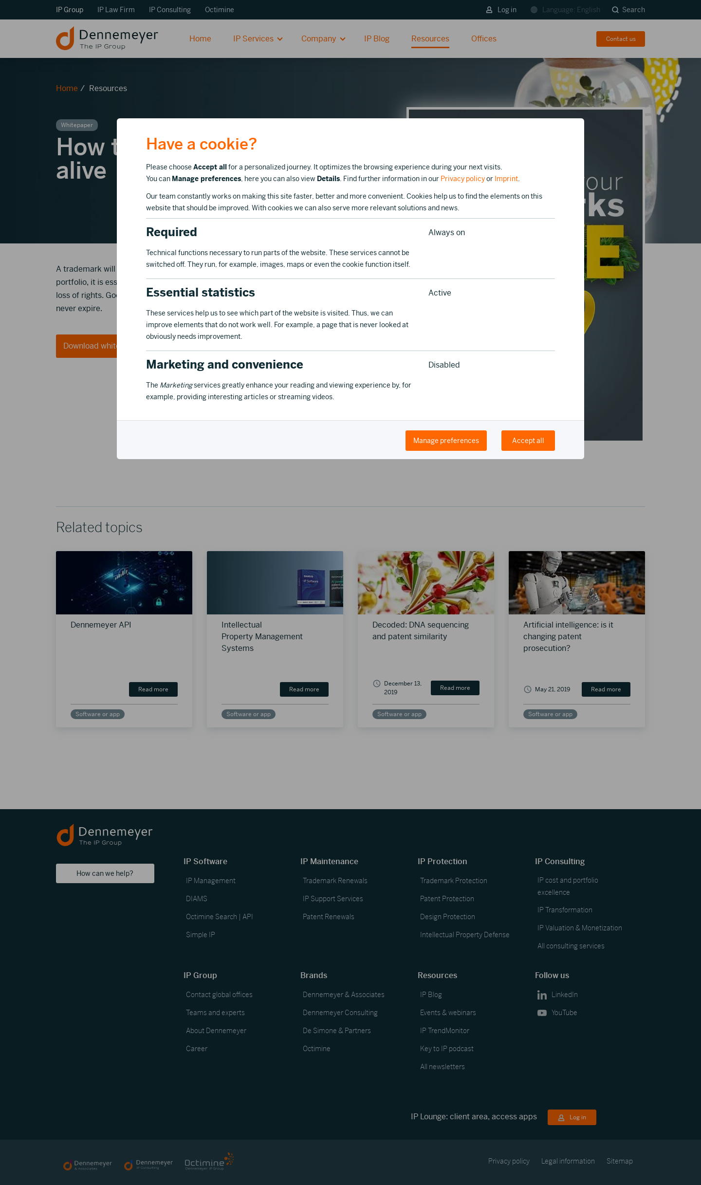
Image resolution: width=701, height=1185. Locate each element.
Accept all (528, 440)
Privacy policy (463, 178)
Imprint (506, 178)
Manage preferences (446, 440)
